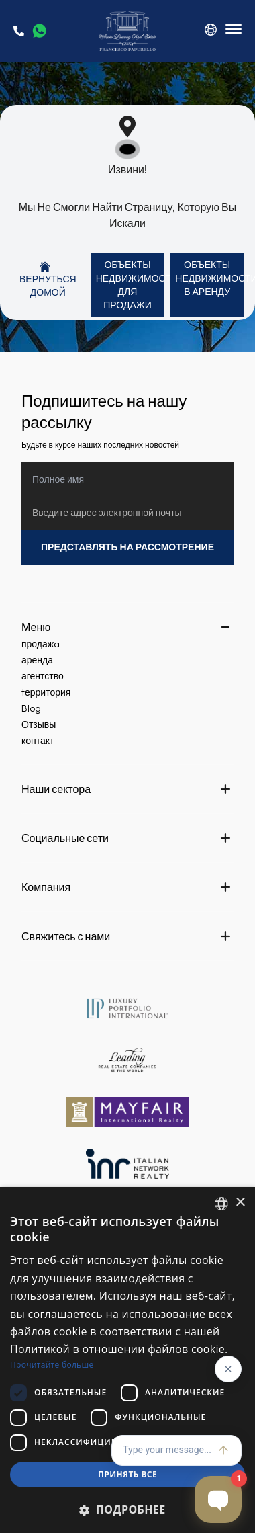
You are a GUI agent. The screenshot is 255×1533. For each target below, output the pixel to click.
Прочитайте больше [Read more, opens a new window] (51, 1364)
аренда (37, 660)
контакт (37, 741)
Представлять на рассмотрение (127, 547)
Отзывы (38, 724)
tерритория (45, 692)
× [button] (240, 1203)
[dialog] (127, 1360)
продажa (40, 644)
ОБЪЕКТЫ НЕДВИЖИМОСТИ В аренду (209, 278)
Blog (31, 708)
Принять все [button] (127, 1474)
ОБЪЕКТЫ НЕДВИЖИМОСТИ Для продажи (130, 285)
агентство (42, 676)
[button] (127, 1509)
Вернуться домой (47, 279)
